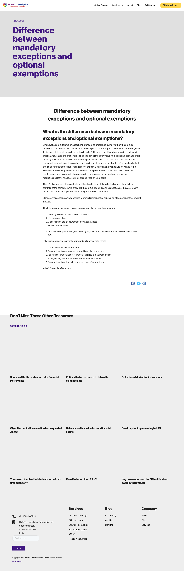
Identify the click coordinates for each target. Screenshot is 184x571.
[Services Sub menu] (123, 5)
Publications (150, 5)
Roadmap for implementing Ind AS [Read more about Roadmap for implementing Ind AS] (141, 428)
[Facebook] (133, 283)
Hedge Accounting (78, 539)
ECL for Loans (76, 520)
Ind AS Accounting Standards (57, 268)
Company (149, 509)
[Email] (25, 538)
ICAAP (72, 534)
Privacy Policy (17, 561)
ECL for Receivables (79, 525)
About (130, 5)
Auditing (109, 520)
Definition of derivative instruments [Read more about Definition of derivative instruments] (142, 377)
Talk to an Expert (170, 5)
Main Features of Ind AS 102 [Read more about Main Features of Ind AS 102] (82, 479)
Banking (109, 525)
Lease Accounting (78, 515)
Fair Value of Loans (78, 529)
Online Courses (101, 5)
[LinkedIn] (144, 283)
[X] (139, 283)
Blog (139, 5)
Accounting (110, 515)
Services (116, 5)
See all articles (18, 325)
